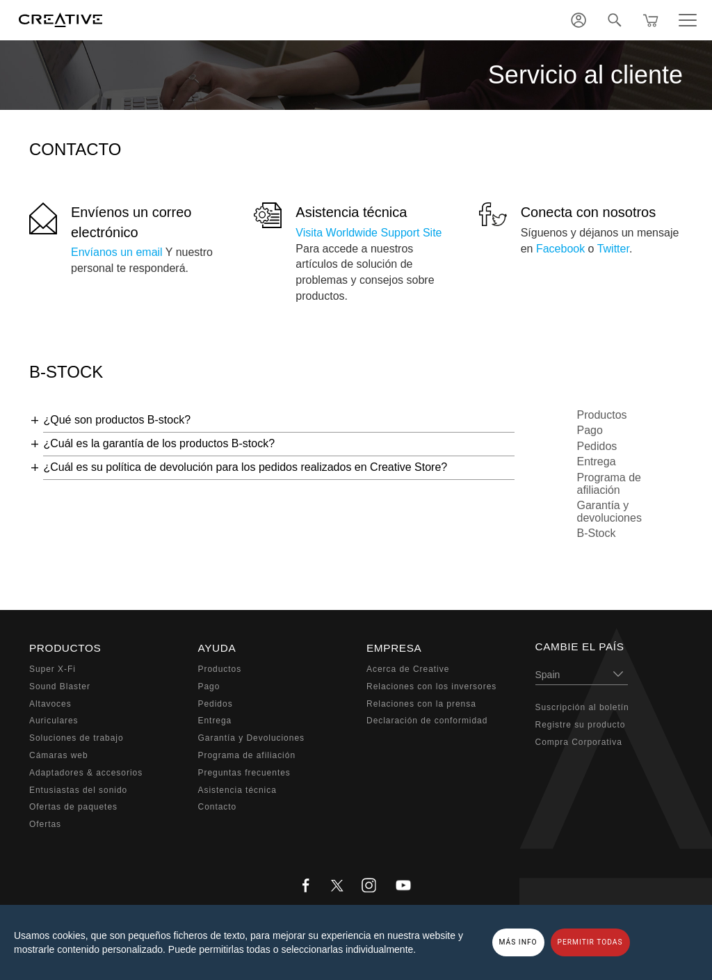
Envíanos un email (117, 252)
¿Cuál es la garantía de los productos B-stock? (159, 443)
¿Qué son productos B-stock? (117, 420)
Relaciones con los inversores (431, 686)
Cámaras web (58, 755)
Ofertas (45, 824)
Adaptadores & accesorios (86, 773)
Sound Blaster (59, 686)
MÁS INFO (518, 942)
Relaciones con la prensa (421, 704)
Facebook (560, 249)
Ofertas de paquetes (73, 807)
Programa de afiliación (609, 484)
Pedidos (597, 446)
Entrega (596, 461)
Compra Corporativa (578, 742)
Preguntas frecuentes (244, 773)
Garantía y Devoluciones (251, 738)
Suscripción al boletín (582, 707)
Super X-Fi (52, 669)
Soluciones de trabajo (76, 738)
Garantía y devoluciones (609, 511)
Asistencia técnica (351, 212)
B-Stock (596, 533)
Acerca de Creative (407, 669)
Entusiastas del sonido (78, 790)
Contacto (217, 807)
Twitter (613, 249)
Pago (590, 430)
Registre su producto (580, 725)
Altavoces (50, 704)
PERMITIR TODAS (590, 942)
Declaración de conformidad (426, 720)
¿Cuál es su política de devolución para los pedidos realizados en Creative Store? (245, 467)
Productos (602, 415)
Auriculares (54, 720)
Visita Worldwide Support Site (369, 233)
